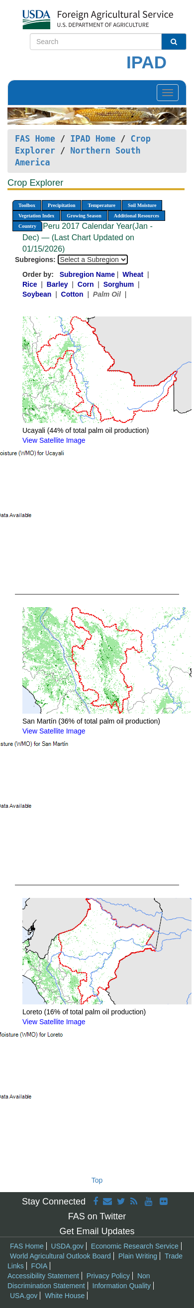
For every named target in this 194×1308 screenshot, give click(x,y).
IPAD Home (92, 139)
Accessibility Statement (43, 1276)
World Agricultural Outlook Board (60, 1256)
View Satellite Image (54, 440)
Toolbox (26, 205)
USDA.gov (67, 1246)
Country (27, 226)
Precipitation (61, 205)
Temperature (101, 205)
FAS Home (35, 139)
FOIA (39, 1266)
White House (65, 1296)
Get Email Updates (96, 1231)
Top (97, 1180)
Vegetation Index (36, 215)
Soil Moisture (142, 205)
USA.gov (23, 1296)
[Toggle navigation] (168, 92)
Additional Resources (136, 215)
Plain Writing (137, 1256)
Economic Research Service (135, 1246)
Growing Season (84, 215)
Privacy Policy (108, 1276)
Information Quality (122, 1286)
